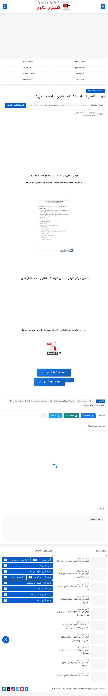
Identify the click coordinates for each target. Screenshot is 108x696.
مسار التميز (55, 692)
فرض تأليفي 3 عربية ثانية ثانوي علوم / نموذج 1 (74, 655)
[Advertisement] (54, 35)
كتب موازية (80, 76)
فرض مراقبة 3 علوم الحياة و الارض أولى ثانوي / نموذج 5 (73, 617)
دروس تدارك (80, 83)
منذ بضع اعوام (82, 574)
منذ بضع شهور (82, 562)
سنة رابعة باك (28, 69)
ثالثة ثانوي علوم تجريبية (27, 575)
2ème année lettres (95, 94)
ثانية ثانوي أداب (27, 592)
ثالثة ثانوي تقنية (27, 604)
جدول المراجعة (28, 83)
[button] (88, 419)
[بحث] (5, 6)
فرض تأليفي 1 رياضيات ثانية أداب (62, 405)
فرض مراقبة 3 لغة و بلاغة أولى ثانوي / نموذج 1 (74, 604)
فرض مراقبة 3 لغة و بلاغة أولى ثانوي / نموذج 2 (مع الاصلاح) (74, 642)
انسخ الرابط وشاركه (15, 109)
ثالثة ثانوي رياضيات (16, 563)
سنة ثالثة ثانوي (80, 69)
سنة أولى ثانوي (80, 62)
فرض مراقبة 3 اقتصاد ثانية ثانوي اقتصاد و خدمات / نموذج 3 (73, 579)
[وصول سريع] (5, 636)
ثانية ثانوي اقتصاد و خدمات (27, 586)
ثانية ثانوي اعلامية (40, 580)
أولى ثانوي (42, 563)
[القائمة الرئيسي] (103, 6)
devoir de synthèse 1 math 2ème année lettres (28, 405)
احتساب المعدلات (28, 76)
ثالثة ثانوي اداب (14, 580)
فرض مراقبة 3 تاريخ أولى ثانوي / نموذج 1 (73, 565)
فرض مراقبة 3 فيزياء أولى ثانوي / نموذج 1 (72, 679)
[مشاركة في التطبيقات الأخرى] (44, 419)
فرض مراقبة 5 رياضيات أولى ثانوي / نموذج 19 (75, 667)
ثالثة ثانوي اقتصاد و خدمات (27, 598)
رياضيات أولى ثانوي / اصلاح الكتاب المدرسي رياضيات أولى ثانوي (75, 629)
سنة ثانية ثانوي (28, 62)
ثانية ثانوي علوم (27, 569)
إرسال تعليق (96, 523)
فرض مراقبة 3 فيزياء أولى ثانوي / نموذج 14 (73, 591)
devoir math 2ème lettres (94, 409)
